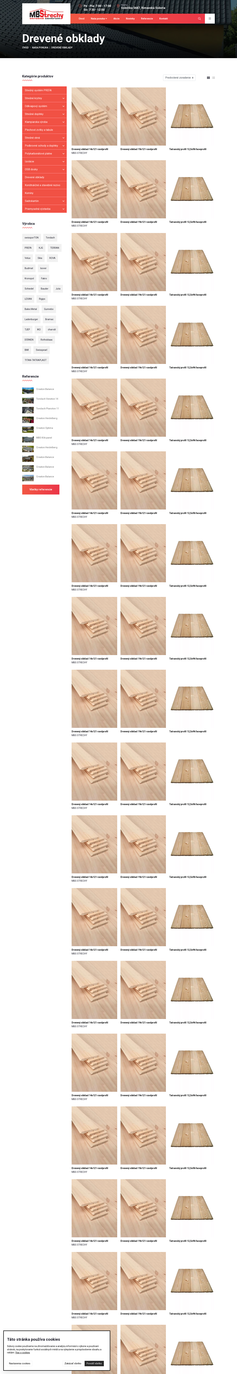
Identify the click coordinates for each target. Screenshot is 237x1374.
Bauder (44, 289)
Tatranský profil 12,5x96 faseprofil (187, 150)
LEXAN (28, 299)
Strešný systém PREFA (38, 91)
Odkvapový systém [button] (36, 106)
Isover (43, 269)
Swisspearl (41, 350)
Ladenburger (31, 320)
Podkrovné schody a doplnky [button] (41, 146)
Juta (58, 289)
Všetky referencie (40, 490)
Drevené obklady (34, 177)
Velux (27, 258)
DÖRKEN (29, 340)
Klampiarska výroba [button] (36, 122)
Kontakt (163, 18)
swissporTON (32, 238)
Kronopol (29, 279)
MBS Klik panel (44, 438)
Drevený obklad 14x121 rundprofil (90, 150)
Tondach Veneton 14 (47, 399)
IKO (39, 330)
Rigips (42, 299)
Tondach (50, 238)
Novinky (130, 18)
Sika (40, 258)
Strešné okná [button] (32, 138)
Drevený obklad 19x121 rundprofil (138, 150)
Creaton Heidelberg (46, 419)
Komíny (29, 193)
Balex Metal (31, 309)
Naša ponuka (98, 18)
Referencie (147, 18)
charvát (52, 330)
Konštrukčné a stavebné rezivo (42, 185)
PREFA (28, 248)
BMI (27, 350)
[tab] (207, 78)
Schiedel (29, 289)
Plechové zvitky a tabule (39, 130)
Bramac (49, 320)
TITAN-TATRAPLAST (36, 360)
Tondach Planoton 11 (47, 409)
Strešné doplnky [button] (34, 114)
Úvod (81, 18)
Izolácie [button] (29, 162)
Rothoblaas (47, 340)
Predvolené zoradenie (178, 78)
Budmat (29, 269)
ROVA (52, 258)
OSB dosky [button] (31, 170)
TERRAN (54, 248)
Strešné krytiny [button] (33, 98)
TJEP (27, 330)
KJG (41, 248)
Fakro (44, 279)
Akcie (116, 18)
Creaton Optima (44, 428)
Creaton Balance (45, 389)
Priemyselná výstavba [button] (37, 209)
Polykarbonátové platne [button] (38, 154)
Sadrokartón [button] (32, 201)
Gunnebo (48, 309)
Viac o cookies (22, 1352)
